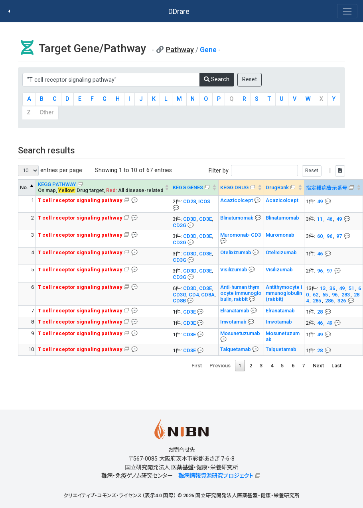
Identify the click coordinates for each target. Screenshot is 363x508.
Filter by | (277, 171)
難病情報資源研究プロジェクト (215, 476)
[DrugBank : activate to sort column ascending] (284, 188)
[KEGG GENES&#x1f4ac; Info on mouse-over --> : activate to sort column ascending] (194, 188)
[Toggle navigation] (347, 11)
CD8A (208, 295)
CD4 (194, 295)
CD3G (179, 225)
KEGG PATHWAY (57, 184)
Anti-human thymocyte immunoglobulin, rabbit (240, 293)
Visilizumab (234, 270)
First (196, 366)
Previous (220, 366)
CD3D (190, 219)
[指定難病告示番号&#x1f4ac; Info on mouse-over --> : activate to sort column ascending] (333, 188)
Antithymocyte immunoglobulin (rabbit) (284, 293)
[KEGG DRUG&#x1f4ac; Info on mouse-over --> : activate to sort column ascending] (241, 188)
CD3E (205, 219)
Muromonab (280, 235)
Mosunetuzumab (240, 333)
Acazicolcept (237, 200)
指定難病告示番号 (326, 188)
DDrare (178, 11)
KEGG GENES (188, 187)
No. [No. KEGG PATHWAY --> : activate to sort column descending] (24, 187)
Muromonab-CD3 (240, 235)
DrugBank (277, 187)
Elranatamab (235, 311)
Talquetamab (236, 349)
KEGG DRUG (234, 187)
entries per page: (50, 170)
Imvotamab (234, 322)
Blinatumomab (237, 218)
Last (336, 366)
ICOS (204, 201)
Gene (208, 49)
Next (318, 366)
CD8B (179, 301)
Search (216, 79)
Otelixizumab (236, 252)
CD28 (189, 201)
